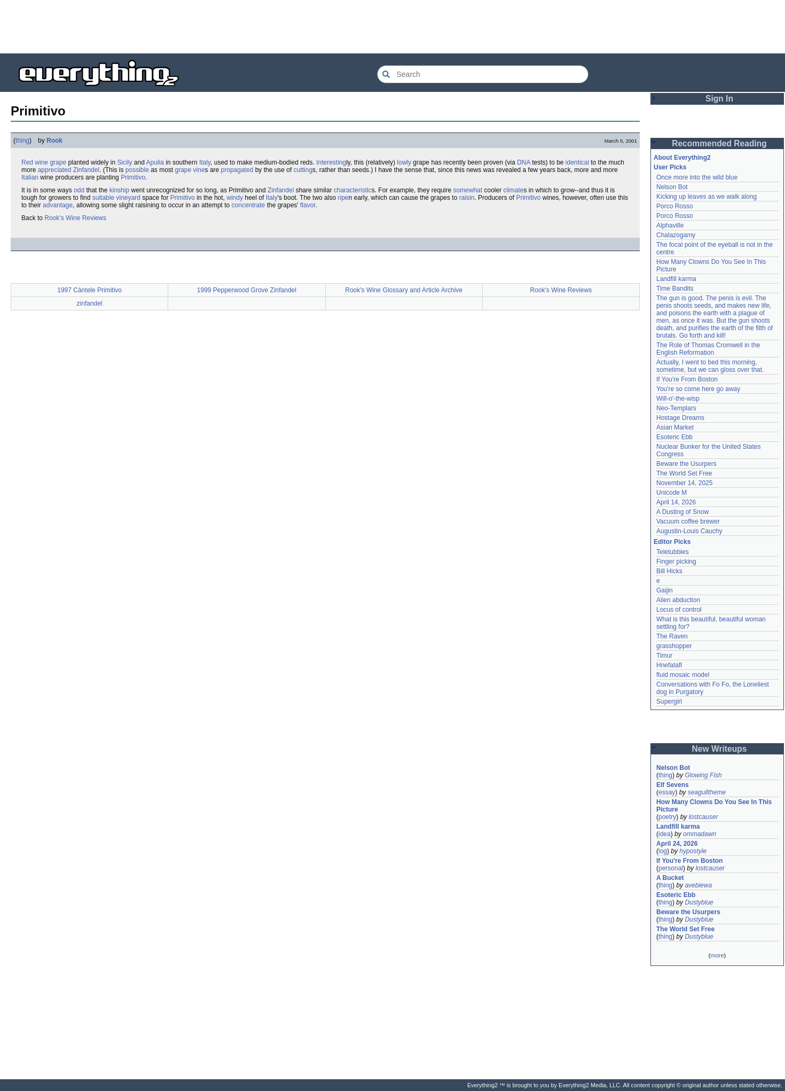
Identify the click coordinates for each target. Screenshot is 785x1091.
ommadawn (699, 834)
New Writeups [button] (719, 748)
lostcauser (703, 817)
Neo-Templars (676, 408)
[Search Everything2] (482, 74)
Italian (29, 177)
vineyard (128, 197)
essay (666, 792)
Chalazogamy (675, 235)
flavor (308, 205)
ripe (342, 197)
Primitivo (133, 177)
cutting (303, 170)
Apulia (155, 162)
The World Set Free (684, 473)
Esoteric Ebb (674, 437)
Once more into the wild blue (696, 177)
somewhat (467, 190)
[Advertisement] (392, 27)
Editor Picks (672, 542)
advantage (58, 205)
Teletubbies (672, 552)
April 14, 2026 (676, 502)
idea (664, 834)
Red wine (34, 162)
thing (22, 140)
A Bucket (670, 878)
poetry (667, 817)
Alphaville (670, 225)
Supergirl (669, 701)
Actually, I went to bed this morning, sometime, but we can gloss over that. (710, 366)
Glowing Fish (703, 775)
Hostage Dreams (680, 418)
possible (137, 170)
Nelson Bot (672, 187)
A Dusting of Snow (682, 512)
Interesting (331, 162)
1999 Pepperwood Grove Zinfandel (246, 290)
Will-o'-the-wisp (678, 398)
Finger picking (676, 561)
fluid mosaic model (682, 675)
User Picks (670, 167)
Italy (204, 162)
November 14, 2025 (684, 483)
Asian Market (675, 427)
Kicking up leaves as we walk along (706, 196)
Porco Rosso (674, 206)
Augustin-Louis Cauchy (689, 531)
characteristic (353, 190)
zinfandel (90, 303)
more (717, 955)
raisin (467, 197)
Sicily (124, 162)
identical (577, 162)
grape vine (190, 170)
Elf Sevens (672, 785)
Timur (664, 655)
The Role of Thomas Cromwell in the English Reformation (708, 348)
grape (58, 162)
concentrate (248, 205)
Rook (54, 140)
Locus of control (679, 609)
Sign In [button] (719, 98)
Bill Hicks (669, 571)
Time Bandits (675, 288)
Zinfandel (86, 170)
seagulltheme (707, 792)
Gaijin (664, 590)
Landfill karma (676, 279)
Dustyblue (699, 902)
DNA (523, 162)
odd (79, 190)
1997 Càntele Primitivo (89, 290)
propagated (237, 170)
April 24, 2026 (676, 843)
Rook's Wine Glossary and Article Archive (403, 290)
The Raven (672, 636)
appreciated (55, 170)
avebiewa (698, 885)
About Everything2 (682, 157)
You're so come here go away (698, 389)
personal (670, 868)
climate (513, 190)
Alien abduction (678, 600)
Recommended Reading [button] (719, 143)
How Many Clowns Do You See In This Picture (714, 805)
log (662, 851)
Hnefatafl (669, 665)
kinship (119, 190)
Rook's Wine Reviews (75, 218)
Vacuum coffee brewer (688, 521)
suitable (103, 197)
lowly (404, 162)
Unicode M (671, 492)
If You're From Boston (687, 379)
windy (234, 197)
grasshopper (674, 646)
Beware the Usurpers (686, 463)
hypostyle (692, 851)
